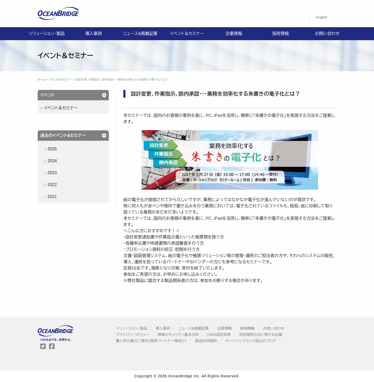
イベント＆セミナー (187, 33)
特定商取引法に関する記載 (260, 335)
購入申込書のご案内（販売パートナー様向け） (151, 341)
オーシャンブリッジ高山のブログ (251, 341)
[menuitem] (321, 17)
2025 (52, 149)
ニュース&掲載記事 (140, 33)
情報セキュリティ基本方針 (178, 335)
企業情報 (233, 33)
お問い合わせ (327, 33)
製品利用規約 (206, 341)
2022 (52, 184)
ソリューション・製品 (47, 33)
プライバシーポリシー (132, 335)
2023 (52, 173)
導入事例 (93, 33)
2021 (52, 196)
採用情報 (280, 33)
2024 (52, 161)
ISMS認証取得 (219, 335)
